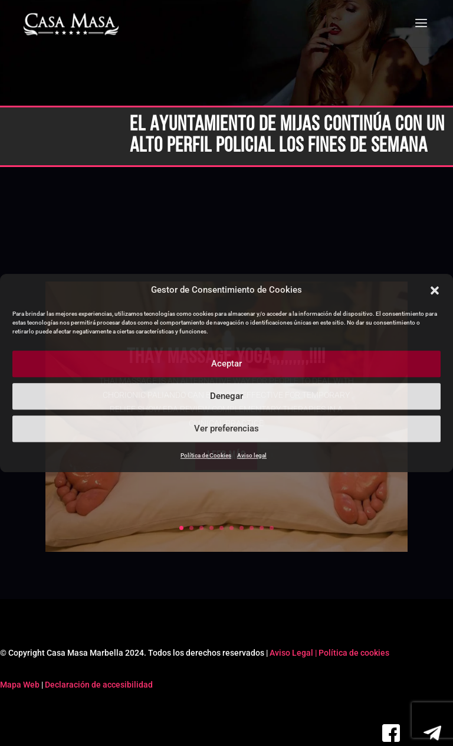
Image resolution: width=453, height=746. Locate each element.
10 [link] (272, 528)
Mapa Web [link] (20, 684)
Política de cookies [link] (354, 652)
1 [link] (181, 528)
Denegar (226, 396)
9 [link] (262, 528)
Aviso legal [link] (252, 455)
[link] (71, 24)
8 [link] (252, 528)
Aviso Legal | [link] (294, 652)
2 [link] (191, 528)
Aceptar (226, 364)
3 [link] (201, 528)
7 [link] (241, 528)
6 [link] (231, 528)
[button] (435, 290)
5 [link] (221, 528)
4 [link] (211, 528)
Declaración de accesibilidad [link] (99, 684)
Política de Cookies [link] (205, 455)
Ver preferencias (226, 429)
